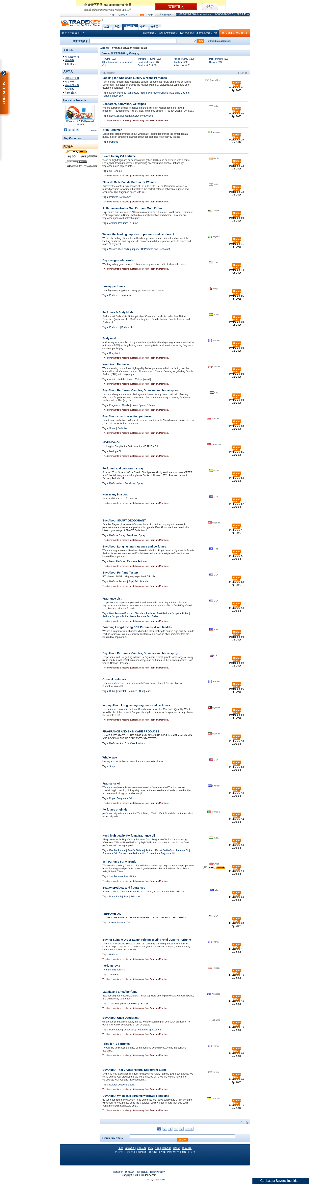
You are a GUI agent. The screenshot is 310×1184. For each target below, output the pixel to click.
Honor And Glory (130, 1003)
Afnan (130, 379)
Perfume (106, 59)
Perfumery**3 (111, 965)
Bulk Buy (118, 95)
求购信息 (130, 26)
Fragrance (114, 405)
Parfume (113, 954)
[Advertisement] (80, 231)
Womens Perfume (146, 59)
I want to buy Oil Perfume (119, 156)
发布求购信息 (72, 56)
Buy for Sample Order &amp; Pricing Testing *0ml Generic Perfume (146, 939)
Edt (136, 581)
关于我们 (119, 1152)
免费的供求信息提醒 (207, 33)
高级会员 (131, 1152)
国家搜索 (166, 1148)
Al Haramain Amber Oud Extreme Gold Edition (133, 208)
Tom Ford (114, 974)
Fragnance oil (111, 783)
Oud (141, 691)
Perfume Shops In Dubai (115, 616)
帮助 (150, 15)
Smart (112, 428)
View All (93, 130)
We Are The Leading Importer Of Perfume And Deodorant (139, 249)
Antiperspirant (180, 65)
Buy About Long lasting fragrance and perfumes (134, 546)
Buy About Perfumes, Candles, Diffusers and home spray (140, 390)
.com (148, 1175)
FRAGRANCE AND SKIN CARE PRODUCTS (130, 731)
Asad (147, 379)
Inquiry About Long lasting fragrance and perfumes (136, 705)
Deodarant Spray (130, 115)
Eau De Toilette (135, 850)
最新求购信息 (149, 33)
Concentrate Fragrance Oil (161, 853)
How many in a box (115, 494)
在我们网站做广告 (170, 1152)
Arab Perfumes (112, 130)
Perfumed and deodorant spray (122, 468)
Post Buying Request (220, 41)
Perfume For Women (120, 197)
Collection (122, 428)
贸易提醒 (69, 60)
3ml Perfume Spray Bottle (119, 861)
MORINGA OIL (111, 442)
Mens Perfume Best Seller (144, 616)
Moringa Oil (115, 451)
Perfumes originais (114, 809)
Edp (130, 581)
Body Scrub (115, 896)
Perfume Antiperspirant (149, 1029)
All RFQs (104, 48)
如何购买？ (71, 64)
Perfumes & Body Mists (117, 312)
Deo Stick (114, 115)
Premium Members (159, 120)
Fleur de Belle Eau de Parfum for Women (129, 182)
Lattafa (121, 379)
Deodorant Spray (146, 62)
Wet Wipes (147, 115)
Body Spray (115, 1029)
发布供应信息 (72, 85)
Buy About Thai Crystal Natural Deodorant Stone (134, 1069)
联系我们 (154, 1152)
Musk (148, 691)
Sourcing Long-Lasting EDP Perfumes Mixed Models (137, 627)
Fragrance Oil (109, 853)
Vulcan (138, 379)
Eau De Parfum (117, 850)
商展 (142, 15)
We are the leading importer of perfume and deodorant (138, 234)
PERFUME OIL (111, 913)
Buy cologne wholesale (117, 260)
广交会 (191, 1152)
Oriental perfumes (114, 679)
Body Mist (114, 353)
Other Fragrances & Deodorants (117, 62)
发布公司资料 (72, 78)
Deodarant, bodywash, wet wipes (124, 103)
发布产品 (69, 81)
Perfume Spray (180, 59)
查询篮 (176, 1148)
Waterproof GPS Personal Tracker (80, 123)
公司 (142, 26)
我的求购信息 (187, 33)
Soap (112, 766)
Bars (125, 896)
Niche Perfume (160, 92)
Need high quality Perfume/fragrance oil (128, 835)
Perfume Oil (182, 850)
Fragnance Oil (124, 798)
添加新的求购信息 (168, 33)
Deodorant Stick (145, 65)
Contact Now (237, 83)
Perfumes (114, 327)
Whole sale (109, 757)
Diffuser (151, 405)
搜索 (200, 41)
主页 (106, 26)
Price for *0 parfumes (116, 1043)
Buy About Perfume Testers (120, 572)
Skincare (135, 896)
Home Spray (138, 405)
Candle (126, 405)
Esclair (144, 1003)
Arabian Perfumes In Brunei (123, 223)
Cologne (213, 62)
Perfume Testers (117, 581)
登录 (111, 15)
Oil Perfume (115, 171)
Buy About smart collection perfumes (127, 416)
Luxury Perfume (117, 92)
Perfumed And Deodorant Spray (126, 483)
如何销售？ (71, 92)
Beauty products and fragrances (123, 887)
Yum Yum (114, 1003)
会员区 (154, 26)
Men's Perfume (117, 561)
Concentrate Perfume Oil (132, 853)
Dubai (112, 691)
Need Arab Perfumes (116, 364)
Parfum (149, 850)
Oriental (121, 691)
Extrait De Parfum (164, 850)
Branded (144, 581)
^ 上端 (244, 1122)
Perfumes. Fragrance (120, 295)
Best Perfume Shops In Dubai (172, 613)
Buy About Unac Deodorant (120, 1017)
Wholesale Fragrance (139, 92)
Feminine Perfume (137, 561)
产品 (116, 26)
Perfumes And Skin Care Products (127, 743)
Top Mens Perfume (145, 613)
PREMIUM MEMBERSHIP (234, 33)
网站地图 (142, 1152)
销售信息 (130, 1148)
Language (165, 14)
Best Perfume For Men (121, 613)
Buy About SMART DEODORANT (124, 520)
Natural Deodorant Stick (121, 1084)
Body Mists (127, 327)
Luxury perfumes (113, 286)
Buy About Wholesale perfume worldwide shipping (135, 1095)
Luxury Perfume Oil (119, 922)
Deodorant (178, 62)
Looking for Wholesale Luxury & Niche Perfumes (134, 77)
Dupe (112, 798)
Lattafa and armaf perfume (119, 991)
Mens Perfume (216, 59)
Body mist (109, 338)
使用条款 (130, 1171)
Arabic (112, 379)
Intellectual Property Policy (151, 1171)
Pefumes (132, 691)
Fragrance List (111, 598)
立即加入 (123, 15)
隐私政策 (118, 1171)
